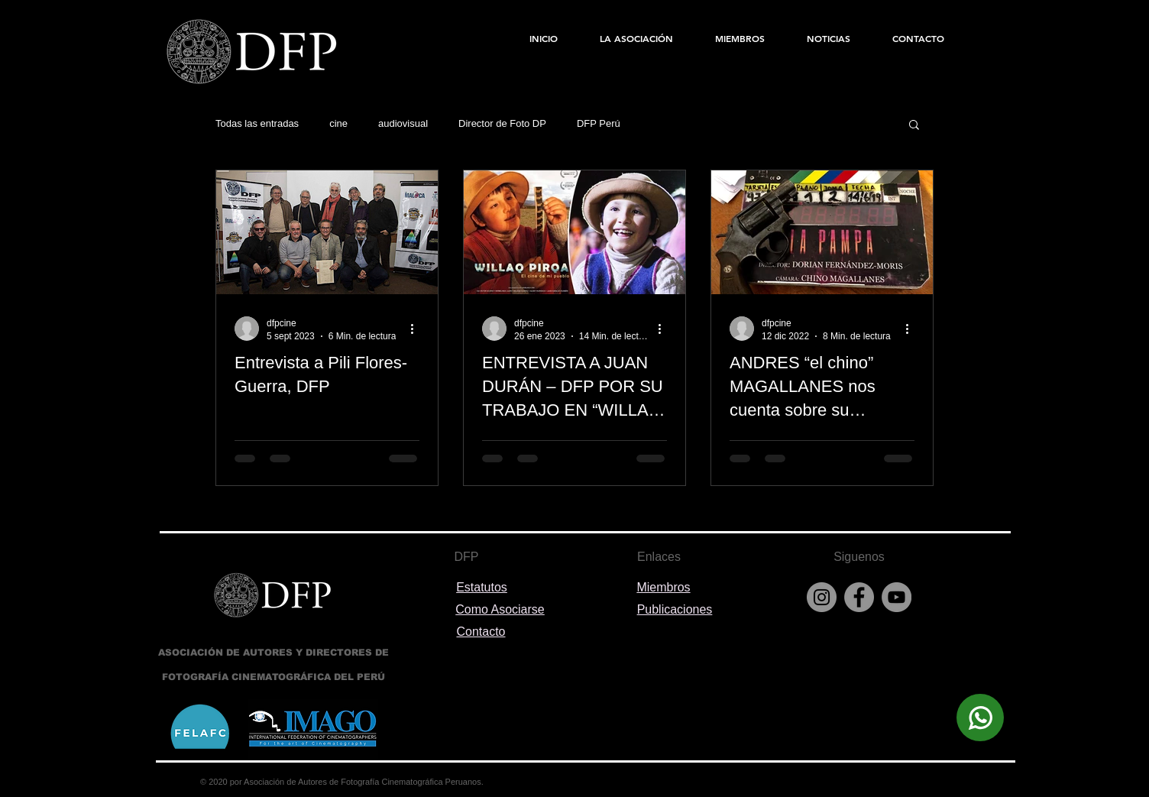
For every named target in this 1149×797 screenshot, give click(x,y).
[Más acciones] (417, 328)
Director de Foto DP (502, 123)
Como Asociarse (500, 609)
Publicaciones (675, 609)
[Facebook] (859, 597)
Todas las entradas (257, 123)
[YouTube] (896, 597)
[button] (914, 126)
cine (338, 123)
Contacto (480, 631)
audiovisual (403, 123)
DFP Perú (598, 123)
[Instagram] (822, 597)
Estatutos (481, 587)
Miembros (663, 587)
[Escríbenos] (980, 717)
